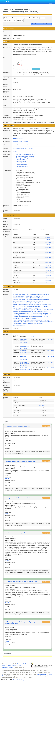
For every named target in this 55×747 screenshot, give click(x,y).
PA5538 (7, 478)
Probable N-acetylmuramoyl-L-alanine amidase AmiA (21, 461)
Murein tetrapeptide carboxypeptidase (16, 533)
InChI (30, 69)
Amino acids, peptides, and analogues (23, 148)
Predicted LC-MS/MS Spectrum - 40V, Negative (25, 369)
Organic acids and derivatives (21, 141)
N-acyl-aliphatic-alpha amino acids (25, 154)
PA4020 (7, 641)
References (20, 20)
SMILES (27, 69)
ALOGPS (48, 237)
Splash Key (34, 336)
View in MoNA (50, 339)
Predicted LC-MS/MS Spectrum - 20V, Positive (25, 346)
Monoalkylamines (20, 163)
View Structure (36, 69)
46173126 (41, 405)
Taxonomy (14, 17)
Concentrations (7, 20)
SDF (20, 69)
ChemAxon (48, 242)
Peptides (15, 151)
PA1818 (7, 561)
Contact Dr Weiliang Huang (20, 680)
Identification (7, 17)
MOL (16, 69)
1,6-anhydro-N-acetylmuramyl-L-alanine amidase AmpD (21, 581)
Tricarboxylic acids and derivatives (25, 156)
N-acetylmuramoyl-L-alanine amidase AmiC (18, 498)
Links (14, 20)
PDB (23, 69)
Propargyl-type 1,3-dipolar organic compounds (28, 158)
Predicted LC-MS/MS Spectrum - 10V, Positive (25, 341)
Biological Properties (34, 17)
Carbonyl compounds (22, 166)
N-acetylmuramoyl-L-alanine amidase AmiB (18, 426)
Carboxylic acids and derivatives (21, 145)
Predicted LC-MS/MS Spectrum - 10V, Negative (25, 358)
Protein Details (46, 426)
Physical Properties (23, 17)
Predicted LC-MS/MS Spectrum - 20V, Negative (25, 364)
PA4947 (7, 442)
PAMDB (8, 2)
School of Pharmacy (13, 665)
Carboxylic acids (20, 159)
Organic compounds (18, 138)
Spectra (42, 17)
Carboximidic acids (21, 161)
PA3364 (7, 514)
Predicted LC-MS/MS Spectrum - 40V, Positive (25, 352)
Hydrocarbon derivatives (22, 164)
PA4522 (7, 602)
